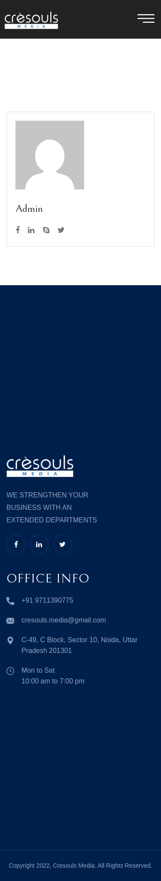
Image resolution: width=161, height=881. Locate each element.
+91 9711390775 (47, 600)
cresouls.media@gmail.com (63, 620)
